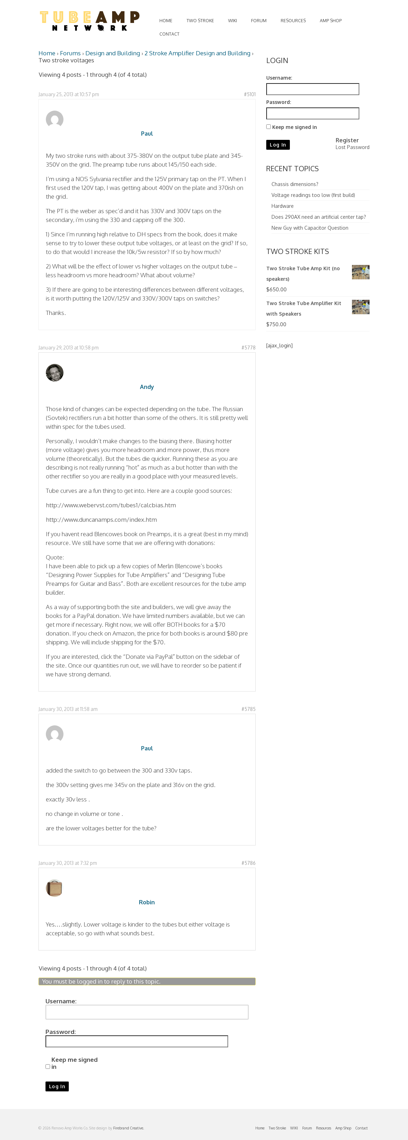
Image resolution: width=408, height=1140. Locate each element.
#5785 (249, 709)
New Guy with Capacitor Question (310, 228)
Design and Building (112, 53)
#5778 (249, 348)
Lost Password (353, 147)
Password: (60, 1031)
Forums (70, 53)
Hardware (283, 206)
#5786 (249, 863)
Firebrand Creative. (128, 1128)
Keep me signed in (74, 1063)
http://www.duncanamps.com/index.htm (101, 519)
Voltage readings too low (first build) (313, 195)
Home (46, 53)
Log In (57, 1086)
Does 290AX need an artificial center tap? (319, 217)
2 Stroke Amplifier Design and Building (197, 53)
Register (347, 140)
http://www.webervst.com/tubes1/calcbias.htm (111, 505)
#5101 (250, 94)
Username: (61, 1001)
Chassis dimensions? (295, 184)
